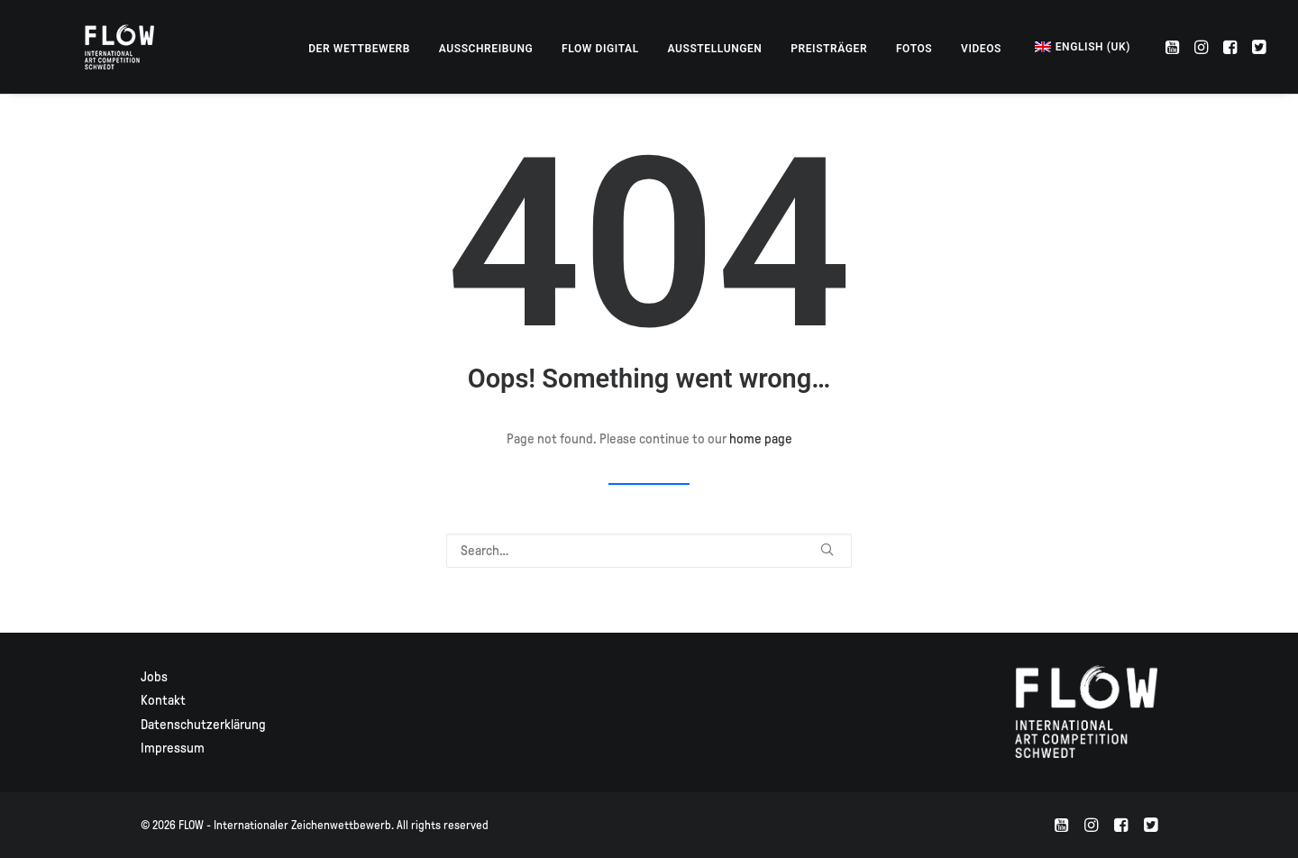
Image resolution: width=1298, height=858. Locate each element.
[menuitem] (359, 49)
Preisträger (829, 48)
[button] (1174, 47)
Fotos (914, 48)
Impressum (173, 748)
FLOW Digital (600, 48)
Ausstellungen (715, 48)
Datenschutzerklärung (203, 724)
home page (760, 439)
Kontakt (163, 700)
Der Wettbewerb (359, 48)
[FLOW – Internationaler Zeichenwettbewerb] (100, 46)
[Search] (649, 551)
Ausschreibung (486, 48)
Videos (981, 48)
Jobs (154, 677)
